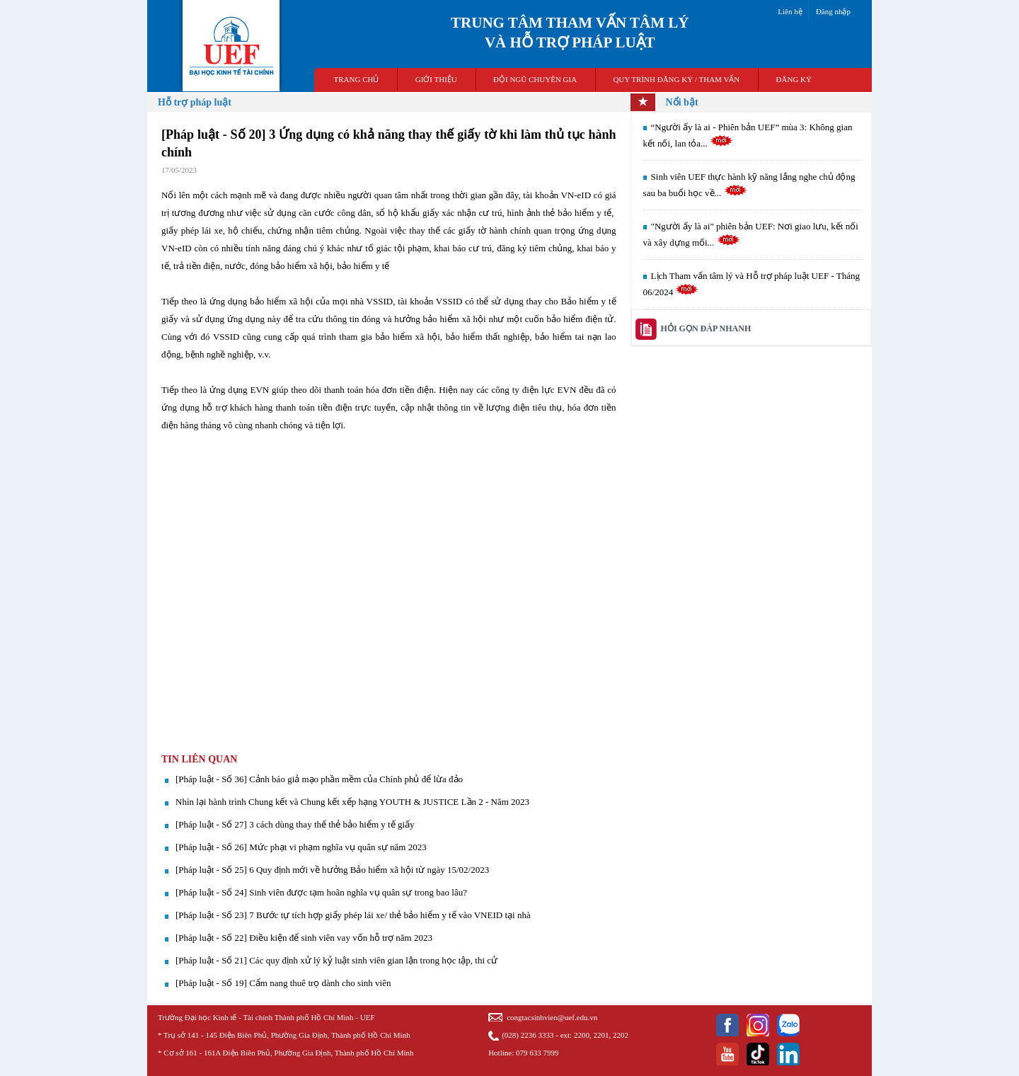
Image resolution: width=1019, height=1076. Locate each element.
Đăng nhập (833, 11)
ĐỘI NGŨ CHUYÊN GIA (535, 79)
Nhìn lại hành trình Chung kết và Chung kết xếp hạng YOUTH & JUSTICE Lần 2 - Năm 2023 (352, 801)
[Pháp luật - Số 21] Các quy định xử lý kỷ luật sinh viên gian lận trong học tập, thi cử (336, 960)
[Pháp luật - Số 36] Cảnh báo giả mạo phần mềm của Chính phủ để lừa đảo (319, 779)
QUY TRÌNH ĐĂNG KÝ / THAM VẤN (676, 79)
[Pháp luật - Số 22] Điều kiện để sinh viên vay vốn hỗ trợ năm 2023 (303, 937)
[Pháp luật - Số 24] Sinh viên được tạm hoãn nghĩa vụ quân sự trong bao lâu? (321, 892)
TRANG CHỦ (356, 79)
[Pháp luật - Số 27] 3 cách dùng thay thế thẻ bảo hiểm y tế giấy (295, 824)
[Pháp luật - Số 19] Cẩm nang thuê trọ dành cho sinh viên (283, 983)
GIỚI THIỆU (436, 79)
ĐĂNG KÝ (794, 79)
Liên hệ (790, 11)
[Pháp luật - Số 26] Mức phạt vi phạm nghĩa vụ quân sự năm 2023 (301, 847)
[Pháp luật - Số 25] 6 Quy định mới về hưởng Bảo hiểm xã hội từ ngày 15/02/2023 (332, 869)
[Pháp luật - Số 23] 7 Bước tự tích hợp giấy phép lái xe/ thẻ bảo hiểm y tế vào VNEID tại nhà (353, 915)
